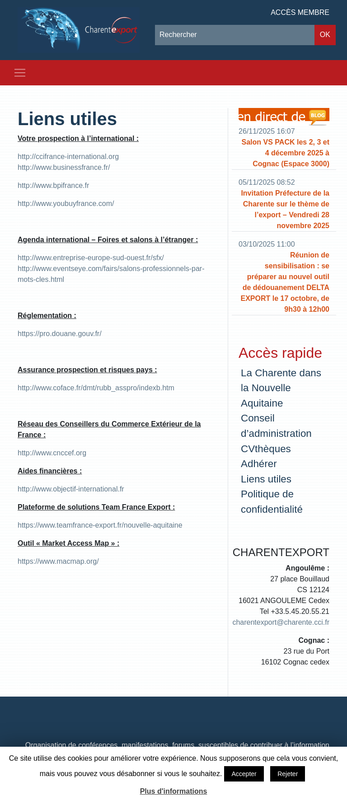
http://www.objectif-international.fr (71, 489)
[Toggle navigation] (20, 73)
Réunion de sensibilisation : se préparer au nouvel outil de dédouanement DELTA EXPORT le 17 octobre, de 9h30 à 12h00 (284, 282)
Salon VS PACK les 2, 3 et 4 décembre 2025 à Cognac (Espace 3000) (285, 153)
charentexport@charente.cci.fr (280, 622)
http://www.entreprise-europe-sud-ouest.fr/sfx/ (91, 258)
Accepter (243, 773)
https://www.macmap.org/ (58, 561)
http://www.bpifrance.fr (53, 185)
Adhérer (259, 463)
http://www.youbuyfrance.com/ (66, 203)
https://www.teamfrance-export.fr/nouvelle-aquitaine (100, 525)
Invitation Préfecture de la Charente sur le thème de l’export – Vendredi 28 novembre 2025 (285, 209)
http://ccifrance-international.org (68, 156)
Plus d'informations (173, 791)
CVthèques (266, 448)
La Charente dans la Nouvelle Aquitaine (281, 388)
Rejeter (287, 773)
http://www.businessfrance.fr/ (64, 167)
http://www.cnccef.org (52, 453)
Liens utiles (67, 119)
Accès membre (300, 12)
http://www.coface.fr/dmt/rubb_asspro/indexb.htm (96, 388)
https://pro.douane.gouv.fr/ (60, 333)
